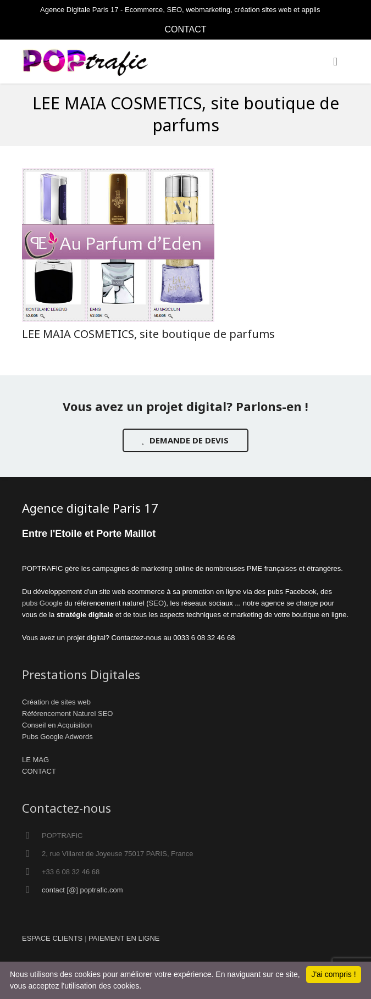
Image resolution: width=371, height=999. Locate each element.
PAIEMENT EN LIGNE (124, 938)
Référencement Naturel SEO (67, 713)
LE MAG (35, 760)
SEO (156, 603)
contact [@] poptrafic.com (82, 890)
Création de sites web (56, 702)
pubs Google (42, 603)
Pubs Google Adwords (57, 736)
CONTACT (185, 29)
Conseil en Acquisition (57, 725)
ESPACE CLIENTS (52, 938)
